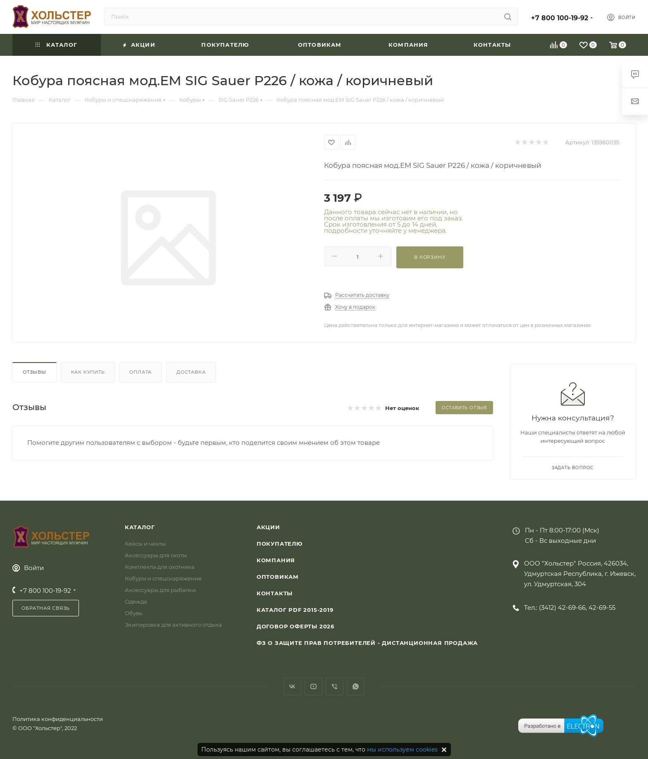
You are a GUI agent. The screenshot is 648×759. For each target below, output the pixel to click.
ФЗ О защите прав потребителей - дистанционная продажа (367, 643)
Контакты (275, 593)
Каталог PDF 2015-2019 (295, 609)
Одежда (136, 601)
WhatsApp (355, 686)
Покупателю (280, 543)
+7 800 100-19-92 (559, 18)
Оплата (140, 372)
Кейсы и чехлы (145, 543)
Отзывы (34, 372)
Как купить (88, 372)
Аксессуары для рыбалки (160, 590)
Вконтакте (292, 686)
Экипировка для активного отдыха (173, 624)
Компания (276, 560)
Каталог (140, 527)
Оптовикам (278, 576)
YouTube (313, 686)
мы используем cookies (402, 749)
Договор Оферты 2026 (295, 626)
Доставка (190, 372)
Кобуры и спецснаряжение (163, 578)
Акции (268, 527)
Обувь (133, 613)
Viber (334, 686)
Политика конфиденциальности (57, 719)
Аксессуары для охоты (156, 555)
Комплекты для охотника (160, 566)
